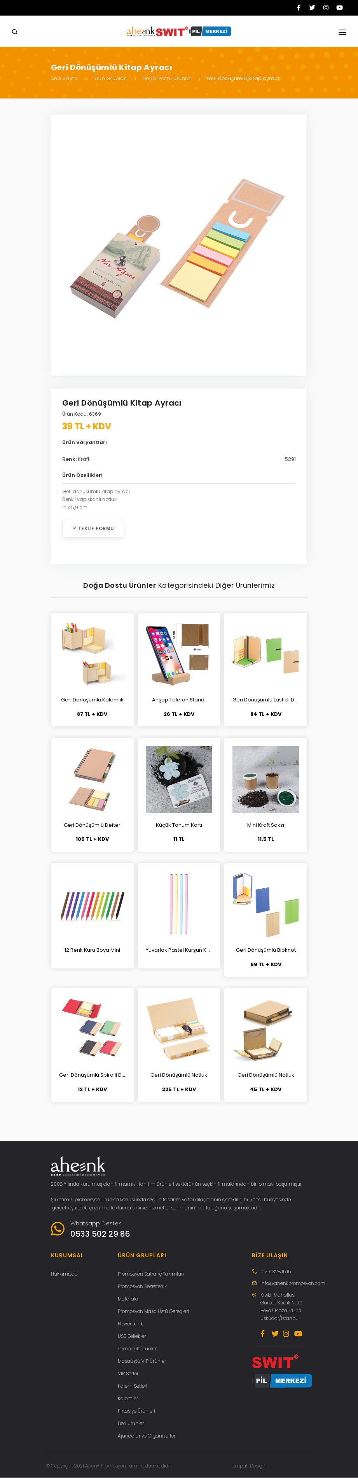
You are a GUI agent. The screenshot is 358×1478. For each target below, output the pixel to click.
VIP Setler (128, 1374)
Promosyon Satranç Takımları (151, 1274)
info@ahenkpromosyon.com (292, 1283)
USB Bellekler (132, 1336)
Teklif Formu (93, 528)
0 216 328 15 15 (275, 1272)
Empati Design (248, 1466)
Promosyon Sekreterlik (142, 1286)
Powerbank (130, 1324)
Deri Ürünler (131, 1423)
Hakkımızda (64, 1274)
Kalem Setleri (132, 1386)
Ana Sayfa (64, 78)
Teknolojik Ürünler (137, 1349)
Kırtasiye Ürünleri (136, 1411)
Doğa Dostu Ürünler (167, 78)
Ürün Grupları (110, 78)
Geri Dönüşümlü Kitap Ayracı (243, 78)
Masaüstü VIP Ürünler (142, 1361)
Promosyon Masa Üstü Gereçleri (153, 1311)
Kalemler (128, 1398)
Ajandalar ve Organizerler (146, 1436)
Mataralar (129, 1299)
